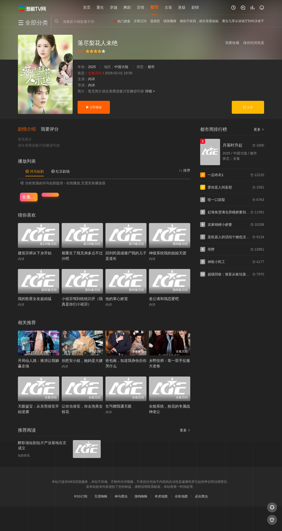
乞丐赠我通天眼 (118, 406)
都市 (154, 7)
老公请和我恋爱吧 (164, 299)
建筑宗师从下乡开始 (34, 253)
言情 (140, 7)
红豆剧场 (60, 171)
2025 (92, 67)
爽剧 (127, 7)
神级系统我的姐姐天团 (167, 253)
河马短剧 (34, 171)
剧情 (195, 7)
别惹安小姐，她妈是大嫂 (82, 360)
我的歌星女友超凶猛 (34, 299)
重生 (100, 7)
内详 (91, 79)
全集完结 (30, 196)
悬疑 (182, 7)
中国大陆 (121, 67)
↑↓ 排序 (184, 170)
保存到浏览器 (253, 43)
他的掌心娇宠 (116, 299)
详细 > (150, 91)
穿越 (113, 7)
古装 (168, 7)
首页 (87, 7)
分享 (248, 107)
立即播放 (93, 107)
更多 (185, 430)
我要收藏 (232, 43)
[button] (29, 128)
